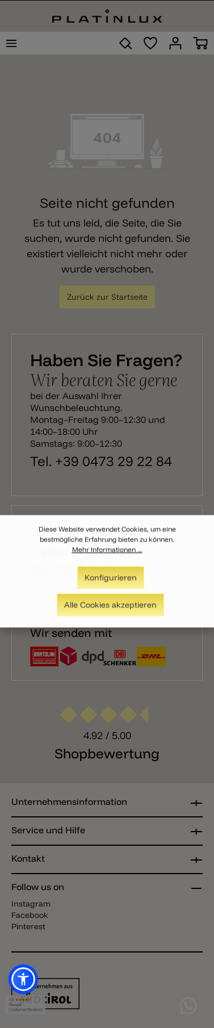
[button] (23, 979)
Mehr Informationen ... (107, 555)
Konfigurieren (111, 583)
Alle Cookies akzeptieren (110, 610)
